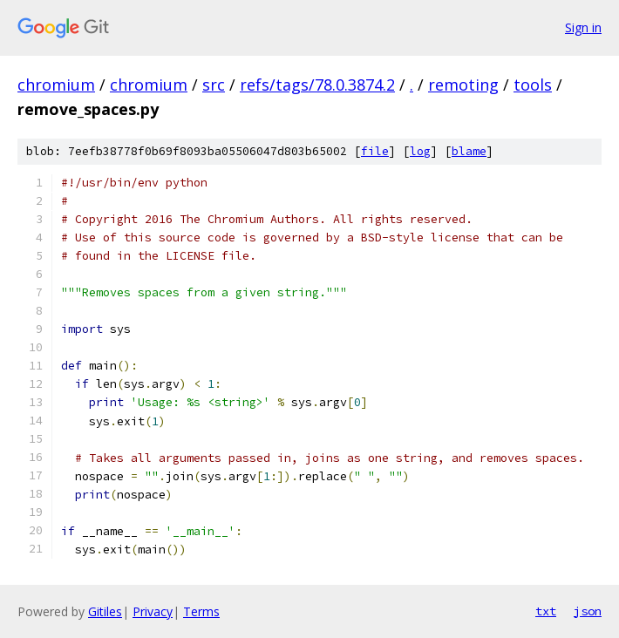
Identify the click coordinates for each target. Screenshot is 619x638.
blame (469, 151)
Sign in (583, 27)
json (588, 611)
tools (533, 84)
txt (545, 611)
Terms (201, 611)
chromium (56, 84)
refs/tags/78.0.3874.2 (317, 84)
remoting (463, 84)
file (375, 151)
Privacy (153, 611)
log (420, 151)
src (213, 84)
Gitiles (105, 611)
